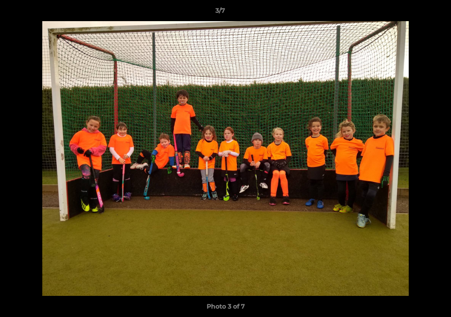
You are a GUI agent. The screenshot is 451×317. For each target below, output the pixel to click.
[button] (414, 13)
